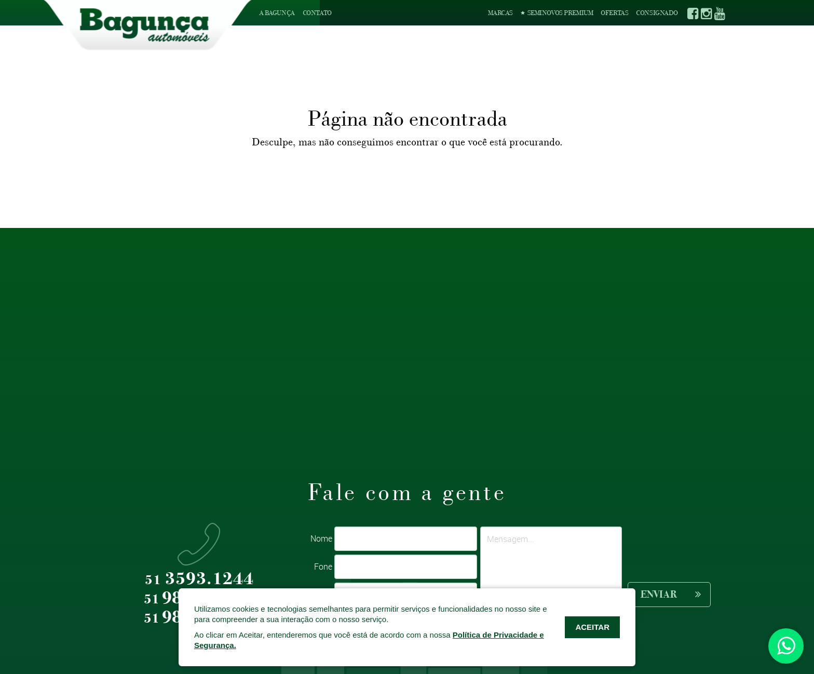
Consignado (657, 13)
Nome (321, 538)
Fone (323, 566)
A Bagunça (277, 13)
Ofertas (614, 13)
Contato (317, 13)
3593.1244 (199, 579)
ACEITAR (592, 627)
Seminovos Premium (557, 13)
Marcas (500, 13)
